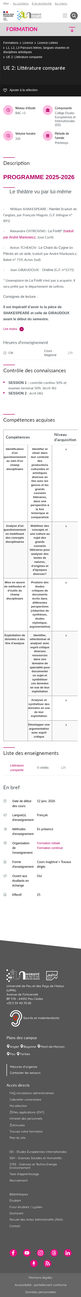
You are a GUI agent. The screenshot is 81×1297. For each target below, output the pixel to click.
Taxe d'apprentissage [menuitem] (24, 1174)
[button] (69, 29)
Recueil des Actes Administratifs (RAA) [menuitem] (36, 1219)
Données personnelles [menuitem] (40, 1292)
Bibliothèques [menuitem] (19, 1194)
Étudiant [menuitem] (15, 1200)
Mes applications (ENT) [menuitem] (27, 1112)
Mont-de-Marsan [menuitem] (53, 1047)
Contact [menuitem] (15, 1226)
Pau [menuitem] (12, 1054)
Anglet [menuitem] (14, 1047)
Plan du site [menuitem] (17, 1138)
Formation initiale (48, 843)
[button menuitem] (74, 15)
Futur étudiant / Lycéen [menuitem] (26, 1207)
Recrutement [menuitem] (19, 1180)
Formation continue (50, 848)
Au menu (61, 3)
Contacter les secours (25, 1073)
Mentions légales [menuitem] (40, 1278)
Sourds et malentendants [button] (34, 1018)
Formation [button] (21, 29)
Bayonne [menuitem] (30, 1047)
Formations (10, 42)
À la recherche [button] (42, 3)
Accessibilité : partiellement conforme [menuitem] (41, 1285)
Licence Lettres (47, 42)
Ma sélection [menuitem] (18, 1106)
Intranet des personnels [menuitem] (26, 1118)
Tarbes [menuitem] (25, 1054)
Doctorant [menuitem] (16, 1213)
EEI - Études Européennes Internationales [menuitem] (38, 1152)
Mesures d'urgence (23, 1067)
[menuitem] (13, 1253)
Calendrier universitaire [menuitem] (25, 1099)
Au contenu (21, 3)
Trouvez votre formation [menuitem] (26, 1131)
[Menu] (65, 15)
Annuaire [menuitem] (17, 1125)
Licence (28, 42)
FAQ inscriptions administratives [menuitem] (32, 1093)
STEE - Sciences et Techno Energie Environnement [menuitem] (33, 1165)
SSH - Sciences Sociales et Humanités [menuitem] (36, 1158)
